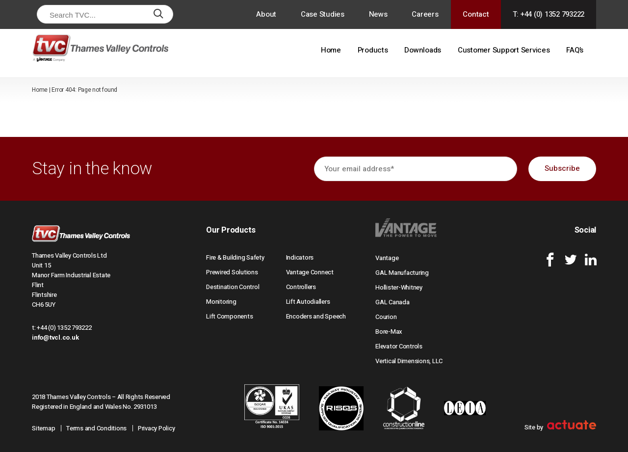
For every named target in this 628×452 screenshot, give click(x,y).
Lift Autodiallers (308, 301)
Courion (385, 316)
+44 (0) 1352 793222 (64, 327)
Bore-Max (388, 331)
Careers (425, 14)
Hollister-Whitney (398, 287)
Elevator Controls (398, 346)
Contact (476, 14)
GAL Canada (392, 302)
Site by (560, 427)
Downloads (422, 50)
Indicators (300, 257)
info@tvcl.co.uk (55, 337)
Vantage (386, 258)
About (266, 14)
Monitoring (221, 301)
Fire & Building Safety (235, 257)
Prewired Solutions (232, 272)
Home (331, 50)
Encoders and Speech (316, 316)
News (378, 14)
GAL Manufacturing (402, 272)
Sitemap (43, 428)
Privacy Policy (156, 428)
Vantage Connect (310, 272)
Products (373, 50)
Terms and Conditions (96, 428)
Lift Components (229, 316)
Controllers (301, 287)
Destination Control (232, 287)
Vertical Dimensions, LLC (409, 361)
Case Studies (322, 14)
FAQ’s (574, 50)
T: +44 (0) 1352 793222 (549, 14)
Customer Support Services (504, 50)
